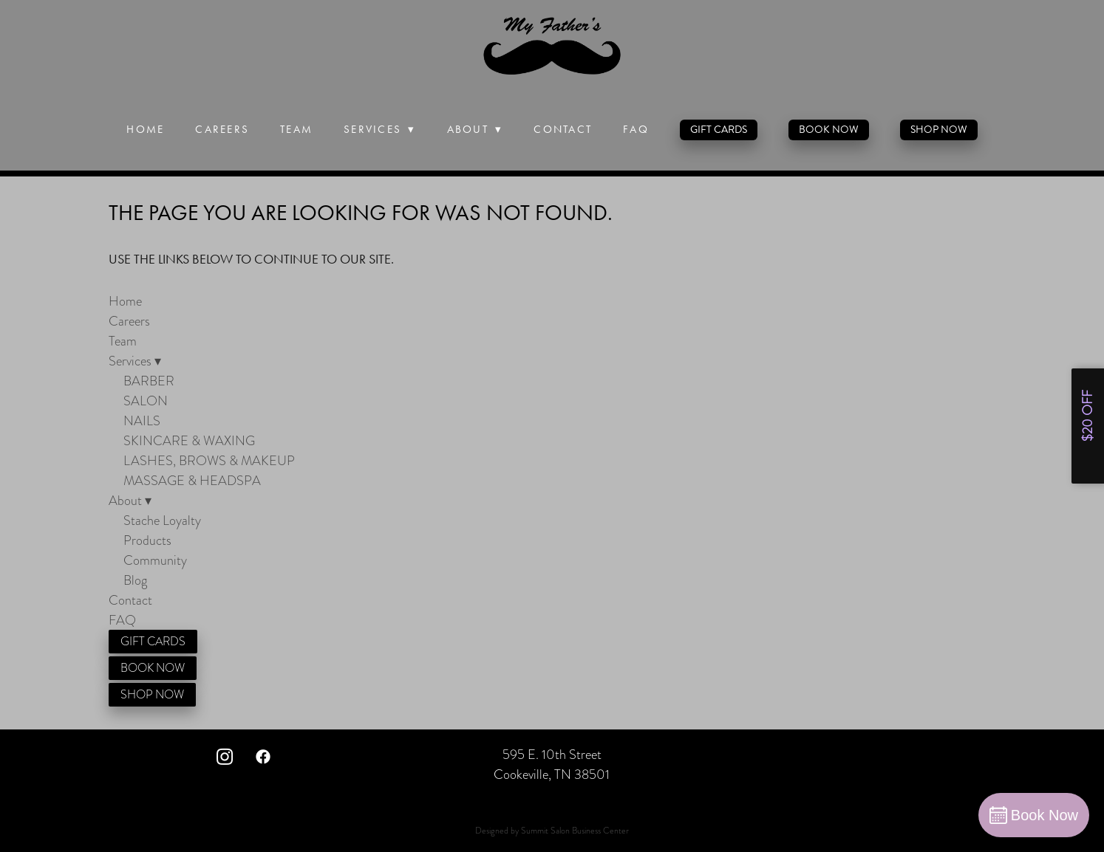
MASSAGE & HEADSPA (192, 480)
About (475, 129)
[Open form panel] (1087, 426)
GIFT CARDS (718, 130)
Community (155, 560)
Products (147, 540)
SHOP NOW (938, 130)
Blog (135, 580)
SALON (145, 400)
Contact (563, 129)
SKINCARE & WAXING (189, 440)
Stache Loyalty (162, 520)
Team (296, 129)
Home (145, 129)
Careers (222, 129)
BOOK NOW (829, 130)
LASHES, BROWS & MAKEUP (209, 460)
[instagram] (224, 756)
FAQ (636, 129)
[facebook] (263, 756)
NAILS (141, 420)
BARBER (148, 380)
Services (380, 129)
